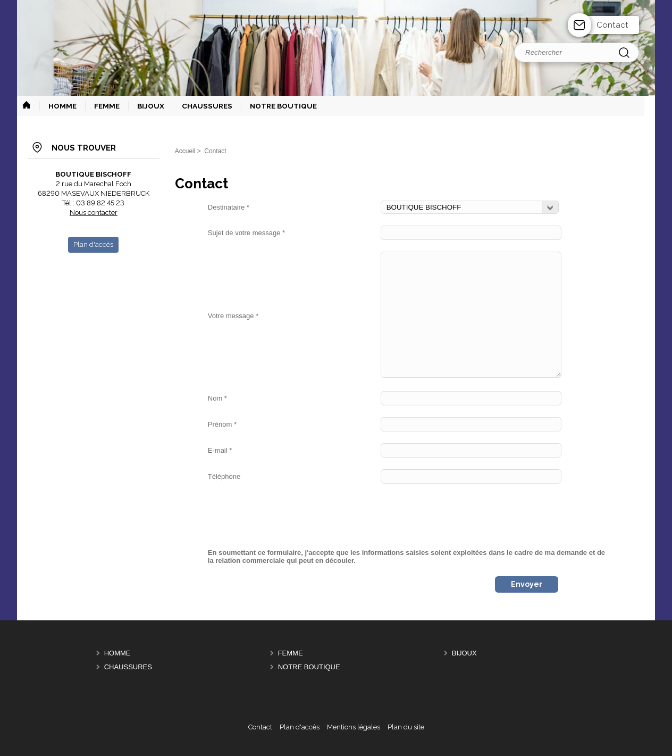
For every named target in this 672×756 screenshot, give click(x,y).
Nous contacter (93, 213)
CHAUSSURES (128, 667)
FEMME (290, 654)
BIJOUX (464, 654)
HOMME (117, 654)
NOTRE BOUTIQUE (309, 667)
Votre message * (233, 316)
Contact (612, 25)
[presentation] (288, 516)
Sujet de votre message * (246, 233)
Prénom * (222, 424)
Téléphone (224, 476)
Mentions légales (353, 727)
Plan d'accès (300, 727)
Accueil (185, 151)
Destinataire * (228, 207)
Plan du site (406, 727)
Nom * (217, 398)
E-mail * (220, 450)
